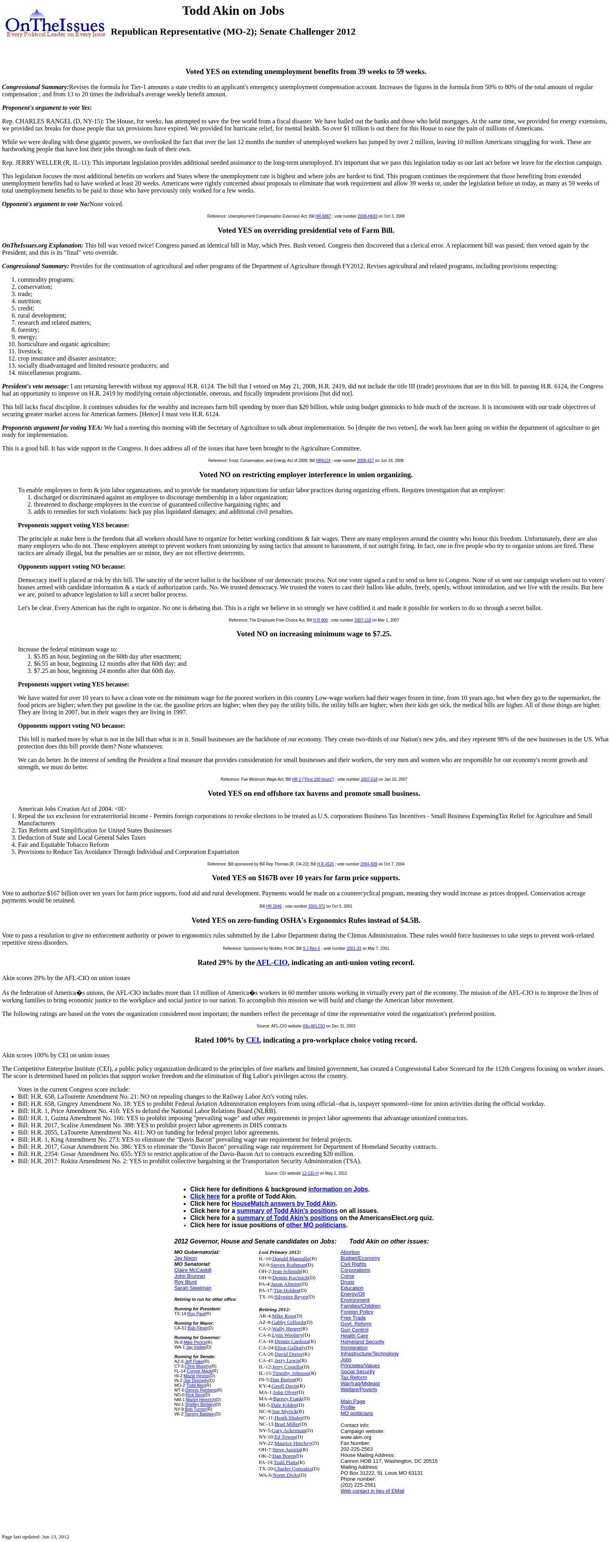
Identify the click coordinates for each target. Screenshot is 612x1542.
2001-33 (354, 948)
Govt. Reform (356, 1324)
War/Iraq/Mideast (360, 1383)
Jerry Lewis (287, 1360)
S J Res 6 (311, 948)
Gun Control (355, 1330)
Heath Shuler (288, 1418)
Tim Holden (286, 1290)
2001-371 (316, 906)
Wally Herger (286, 1328)
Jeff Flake (194, 1361)
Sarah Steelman (192, 1288)
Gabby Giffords (288, 1322)
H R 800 (320, 620)
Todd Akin (195, 1385)
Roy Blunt (185, 1282)
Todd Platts (286, 1462)
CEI (252, 1040)
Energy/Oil (353, 1294)
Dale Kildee (284, 1405)
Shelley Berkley (200, 1404)
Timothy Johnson (291, 1373)
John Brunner (189, 1276)
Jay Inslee (196, 1347)
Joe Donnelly (196, 1380)
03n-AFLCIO (314, 1026)
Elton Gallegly (290, 1348)
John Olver (285, 1392)
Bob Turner (195, 1409)
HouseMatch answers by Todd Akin (283, 1203)
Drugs (348, 1282)
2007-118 (362, 620)
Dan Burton (282, 1379)
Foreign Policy (357, 1312)
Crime (348, 1276)
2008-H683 (367, 216)
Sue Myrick (284, 1411)
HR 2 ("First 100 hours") (313, 779)
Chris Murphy (197, 1366)
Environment (355, 1300)
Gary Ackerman (289, 1430)
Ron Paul (196, 1313)
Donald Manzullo (291, 1258)
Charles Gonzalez (293, 1469)
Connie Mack (199, 1371)
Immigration (354, 1348)
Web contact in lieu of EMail (372, 1491)
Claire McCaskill (192, 1270)
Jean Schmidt (287, 1271)
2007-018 (369, 779)
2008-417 (365, 460)
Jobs (346, 1360)
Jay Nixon (185, 1258)
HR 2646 (274, 906)
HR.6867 (323, 216)
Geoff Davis (285, 1386)
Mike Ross (283, 1316)
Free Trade (353, 1318)
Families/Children (361, 1306)
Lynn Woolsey (287, 1335)
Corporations (355, 1270)
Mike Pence (195, 1342)
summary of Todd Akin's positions (287, 1210)
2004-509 (369, 864)
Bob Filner (197, 1328)
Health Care (354, 1336)
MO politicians (357, 1413)
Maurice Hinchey (293, 1443)
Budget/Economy (360, 1258)
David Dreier (288, 1354)
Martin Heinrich (200, 1399)
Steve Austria (287, 1449)
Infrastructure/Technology (370, 1354)
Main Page (353, 1401)
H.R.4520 (325, 864)
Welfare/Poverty (359, 1389)
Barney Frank (287, 1399)
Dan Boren (284, 1456)
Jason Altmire (285, 1284)
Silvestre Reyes (291, 1297)
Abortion (350, 1252)
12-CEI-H (310, 1173)
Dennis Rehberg (200, 1390)
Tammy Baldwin (199, 1413)
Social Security (358, 1371)
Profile (348, 1407)
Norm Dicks (286, 1475)
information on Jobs (338, 1189)
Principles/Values (360, 1366)
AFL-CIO (272, 962)
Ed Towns (285, 1437)
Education (352, 1288)
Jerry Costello (287, 1367)
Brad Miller (287, 1424)
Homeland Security (362, 1342)
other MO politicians (316, 1225)
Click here (205, 1196)
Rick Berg (195, 1394)
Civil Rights (354, 1264)
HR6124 (323, 460)
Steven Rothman (288, 1265)
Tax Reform (354, 1377)
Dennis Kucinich (290, 1278)
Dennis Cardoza (292, 1341)
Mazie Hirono (196, 1375)
